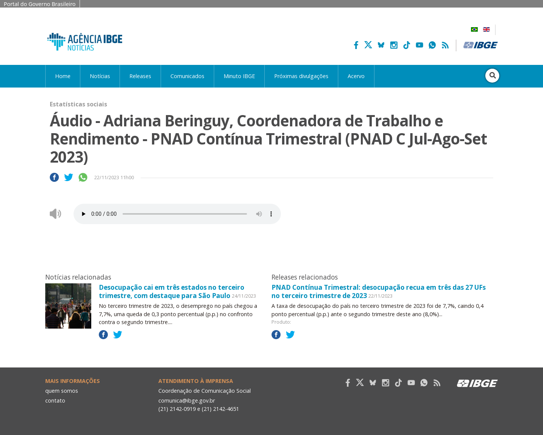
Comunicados (187, 76)
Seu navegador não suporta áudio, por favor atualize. (177, 214)
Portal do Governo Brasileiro (40, 4)
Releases (140, 76)
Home (63, 76)
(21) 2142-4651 (220, 408)
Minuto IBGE (239, 76)
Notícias (100, 76)
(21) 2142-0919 (177, 408)
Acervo (356, 76)
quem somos (61, 390)
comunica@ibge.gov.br (186, 400)
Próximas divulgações (301, 76)
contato (55, 400)
